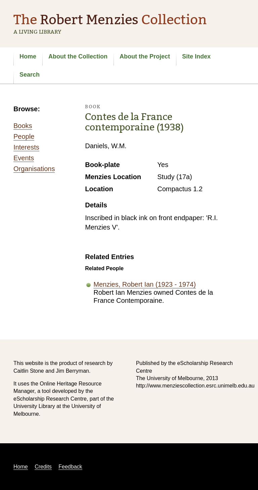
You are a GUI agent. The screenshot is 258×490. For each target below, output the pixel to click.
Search (29, 74)
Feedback (70, 466)
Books (22, 125)
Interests (26, 147)
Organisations (34, 168)
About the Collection (78, 56)
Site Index (196, 56)
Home (27, 56)
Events (23, 158)
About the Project (145, 56)
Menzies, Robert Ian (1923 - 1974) (144, 284)
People (23, 136)
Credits (43, 466)
